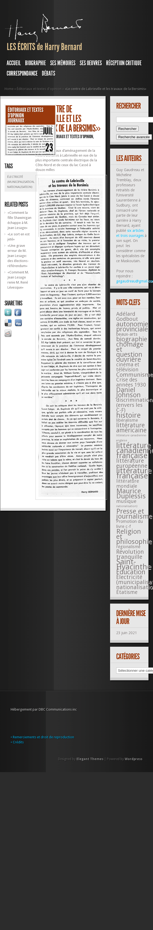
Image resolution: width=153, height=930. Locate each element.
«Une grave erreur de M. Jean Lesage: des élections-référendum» (18, 256)
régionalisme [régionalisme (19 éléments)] (128, 546)
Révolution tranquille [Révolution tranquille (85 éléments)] (130, 554)
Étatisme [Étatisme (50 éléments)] (127, 592)
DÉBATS (48, 73)
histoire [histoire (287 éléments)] (128, 415)
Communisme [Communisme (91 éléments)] (134, 374)
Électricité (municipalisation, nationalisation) (21, 182)
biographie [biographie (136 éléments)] (131, 339)
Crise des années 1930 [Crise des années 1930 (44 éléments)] (131, 382)
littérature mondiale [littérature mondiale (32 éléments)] (127, 483)
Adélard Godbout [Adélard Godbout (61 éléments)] (127, 316)
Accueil (14, 63)
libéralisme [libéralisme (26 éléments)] (127, 420)
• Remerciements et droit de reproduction (42, 737)
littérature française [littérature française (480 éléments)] (134, 473)
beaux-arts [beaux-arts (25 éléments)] (127, 334)
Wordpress (133, 759)
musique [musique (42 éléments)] (126, 501)
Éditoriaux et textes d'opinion (39, 89)
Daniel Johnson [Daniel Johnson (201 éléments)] (128, 392)
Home (9, 89)
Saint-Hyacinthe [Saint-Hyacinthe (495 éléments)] (133, 564)
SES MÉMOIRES (62, 63)
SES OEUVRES (91, 63)
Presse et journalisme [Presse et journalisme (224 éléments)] (134, 513)
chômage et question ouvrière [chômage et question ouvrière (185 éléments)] (129, 352)
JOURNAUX (16, 120)
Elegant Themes (89, 759)
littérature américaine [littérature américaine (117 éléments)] (131, 427)
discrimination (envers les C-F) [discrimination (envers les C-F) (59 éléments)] (134, 405)
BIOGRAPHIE (35, 63)
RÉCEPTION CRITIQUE (124, 63)
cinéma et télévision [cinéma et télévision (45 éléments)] (127, 367)
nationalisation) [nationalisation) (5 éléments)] (127, 506)
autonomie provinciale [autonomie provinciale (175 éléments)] (132, 326)
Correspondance (22, 73)
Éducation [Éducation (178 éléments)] (130, 572)
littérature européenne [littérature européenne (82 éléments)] (131, 463)
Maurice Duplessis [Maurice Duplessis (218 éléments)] (131, 493)
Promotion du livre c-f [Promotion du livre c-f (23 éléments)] (129, 524)
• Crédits (17, 742)
